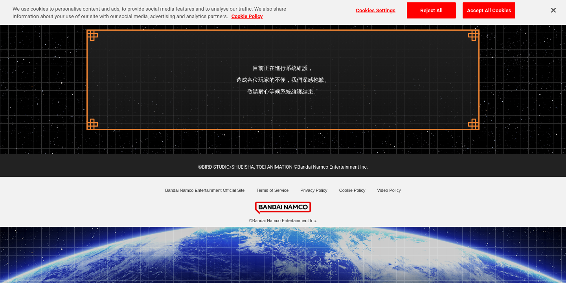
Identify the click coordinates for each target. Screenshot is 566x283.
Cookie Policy (352, 190)
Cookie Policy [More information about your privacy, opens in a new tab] (247, 15)
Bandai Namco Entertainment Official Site (204, 190)
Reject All (431, 8)
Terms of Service (272, 190)
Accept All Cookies (489, 8)
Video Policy (389, 190)
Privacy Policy (313, 190)
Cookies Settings (375, 8)
